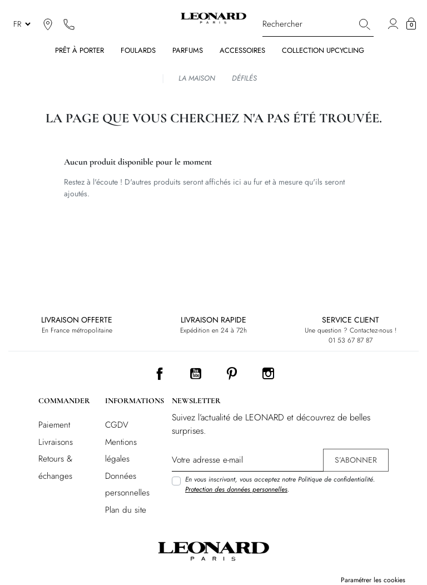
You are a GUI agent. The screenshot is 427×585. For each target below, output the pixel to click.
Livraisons (55, 442)
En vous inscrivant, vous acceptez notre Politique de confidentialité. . (280, 484)
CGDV (116, 425)
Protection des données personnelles (236, 489)
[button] (411, 24)
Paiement (54, 425)
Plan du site (125, 510)
